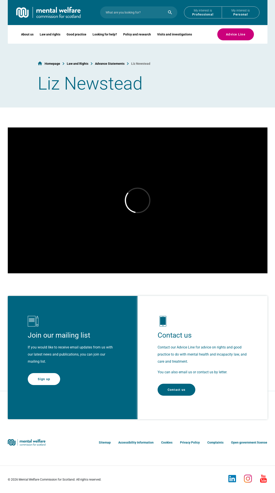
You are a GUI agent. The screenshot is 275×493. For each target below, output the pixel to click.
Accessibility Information (136, 442)
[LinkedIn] (232, 477)
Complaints (215, 442)
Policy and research (137, 39)
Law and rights (50, 39)
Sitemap (105, 442)
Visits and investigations (174, 39)
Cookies (166, 442)
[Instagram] (248, 477)
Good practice (76, 39)
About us (27, 39)
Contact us (177, 389)
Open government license (249, 442)
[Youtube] (263, 477)
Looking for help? (105, 39)
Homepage (52, 63)
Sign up (44, 379)
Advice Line (235, 39)
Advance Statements (110, 63)
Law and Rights (77, 63)
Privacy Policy (190, 442)
